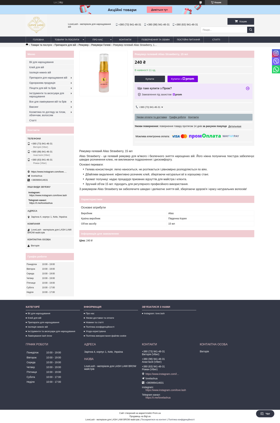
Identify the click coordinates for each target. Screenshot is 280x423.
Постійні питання (188, 39)
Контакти (125, 39)
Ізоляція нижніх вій (40, 72)
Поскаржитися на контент (153, 419)
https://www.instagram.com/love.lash (49, 171)
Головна (38, 39)
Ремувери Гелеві (101, 44)
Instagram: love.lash (154, 313)
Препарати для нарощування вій (48, 77)
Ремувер (84, 44)
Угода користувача (96, 331)
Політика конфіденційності (100, 326)
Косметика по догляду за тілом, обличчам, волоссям (47, 114)
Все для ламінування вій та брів (47, 101)
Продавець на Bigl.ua (140, 416)
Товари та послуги (67, 39)
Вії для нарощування (41, 62)
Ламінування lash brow (40, 335)
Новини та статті (95, 322)
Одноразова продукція (42, 82)
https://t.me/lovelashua (40, 203)
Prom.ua (157, 413)
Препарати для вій (65, 44)
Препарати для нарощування (43, 322)
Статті (216, 39)
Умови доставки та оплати (100, 318)
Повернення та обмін (155, 39)
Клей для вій (36, 67)
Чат (265, 413)
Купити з (182, 79)
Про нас (97, 39)
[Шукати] (250, 30)
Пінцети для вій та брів (42, 88)
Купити (150, 78)
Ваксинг (33, 106)
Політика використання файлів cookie (106, 335)
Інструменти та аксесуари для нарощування (46, 95)
